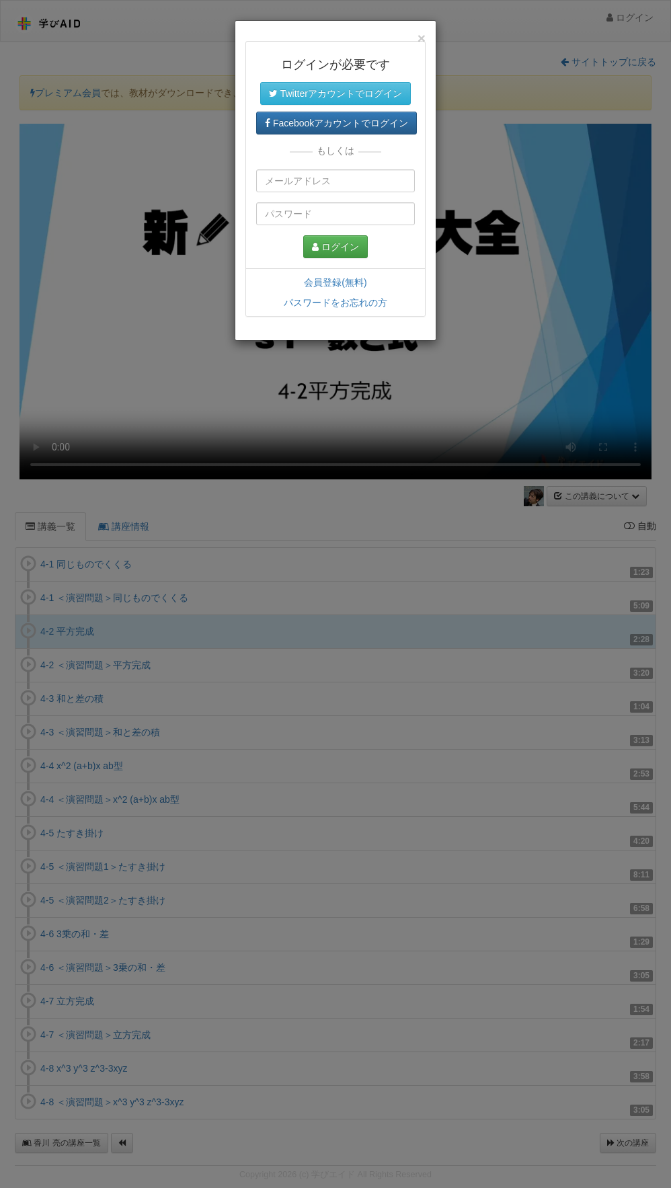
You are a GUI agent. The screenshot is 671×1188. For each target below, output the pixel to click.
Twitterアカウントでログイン (335, 93)
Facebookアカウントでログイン (336, 123)
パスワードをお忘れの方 (335, 302)
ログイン (335, 246)
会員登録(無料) (335, 282)
